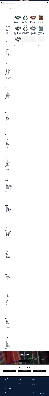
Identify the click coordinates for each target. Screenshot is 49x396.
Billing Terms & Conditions (35, 385)
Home (5, 7)
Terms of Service (34, 380)
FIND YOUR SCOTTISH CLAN (24, 360)
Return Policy (33, 384)
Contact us (19, 380)
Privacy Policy (33, 379)
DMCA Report (34, 392)
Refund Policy (33, 383)
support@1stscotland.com (10, 388)
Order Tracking (20, 383)
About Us (19, 379)
